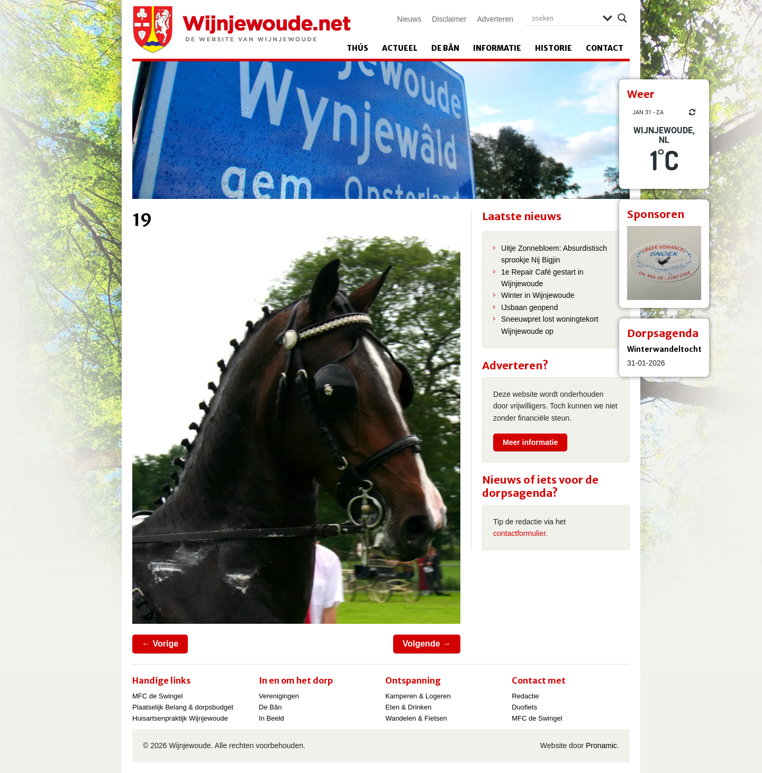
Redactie (525, 696)
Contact (604, 48)
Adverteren (495, 19)
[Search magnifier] (622, 18)
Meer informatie (530, 442)
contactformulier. (520, 533)
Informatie (497, 48)
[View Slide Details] (664, 263)
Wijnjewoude (241, 29)
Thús (357, 48)
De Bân (445, 48)
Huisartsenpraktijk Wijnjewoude (180, 718)
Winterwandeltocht (664, 349)
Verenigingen (279, 696)
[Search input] (564, 18)
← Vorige (160, 643)
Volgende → (427, 643)
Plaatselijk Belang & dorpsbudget (182, 707)
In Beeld (271, 718)
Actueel (400, 48)
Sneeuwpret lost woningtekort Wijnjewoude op (549, 325)
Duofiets (524, 707)
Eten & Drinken (408, 707)
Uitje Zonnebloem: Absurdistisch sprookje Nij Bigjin (554, 254)
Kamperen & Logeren (418, 696)
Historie (553, 48)
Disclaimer (449, 19)
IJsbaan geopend (529, 307)
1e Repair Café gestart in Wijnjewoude (542, 278)
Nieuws (409, 19)
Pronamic (601, 745)
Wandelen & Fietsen (416, 718)
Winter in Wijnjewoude (538, 295)
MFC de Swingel (157, 696)
